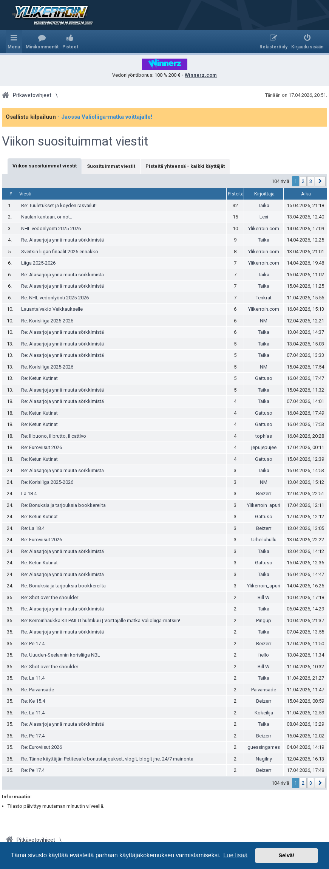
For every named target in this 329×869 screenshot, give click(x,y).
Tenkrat (264, 298)
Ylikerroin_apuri (263, 505)
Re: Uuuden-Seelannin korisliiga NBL (60, 655)
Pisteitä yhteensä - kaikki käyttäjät (185, 166)
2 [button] (303, 181)
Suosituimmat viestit (111, 166)
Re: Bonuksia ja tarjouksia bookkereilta (63, 505)
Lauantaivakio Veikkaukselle (52, 309)
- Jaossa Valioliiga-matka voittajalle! (104, 116)
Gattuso (263, 378)
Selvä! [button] (286, 855)
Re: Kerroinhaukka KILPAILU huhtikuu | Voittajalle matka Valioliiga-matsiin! (100, 620)
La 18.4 (29, 493)
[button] (320, 181)
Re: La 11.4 (33, 678)
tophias (263, 436)
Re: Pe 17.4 (33, 643)
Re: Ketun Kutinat (39, 378)
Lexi (263, 217)
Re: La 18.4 (33, 528)
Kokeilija (264, 713)
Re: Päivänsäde (37, 689)
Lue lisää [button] (235, 855)
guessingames (263, 747)
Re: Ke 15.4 (33, 701)
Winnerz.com (201, 75)
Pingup (263, 620)
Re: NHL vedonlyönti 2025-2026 (55, 298)
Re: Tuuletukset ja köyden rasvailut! (59, 205)
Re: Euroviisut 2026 (41, 447)
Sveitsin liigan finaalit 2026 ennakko (59, 251)
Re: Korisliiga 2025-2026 (47, 321)
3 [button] (310, 181)
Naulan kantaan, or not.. (46, 217)
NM (263, 321)
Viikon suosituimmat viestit (75, 141)
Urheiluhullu (263, 539)
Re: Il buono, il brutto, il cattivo (53, 436)
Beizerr (263, 493)
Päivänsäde (263, 689)
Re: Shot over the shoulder (49, 597)
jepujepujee (263, 447)
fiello (263, 655)
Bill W (264, 597)
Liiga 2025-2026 (38, 263)
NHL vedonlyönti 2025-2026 (51, 228)
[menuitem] (42, 41)
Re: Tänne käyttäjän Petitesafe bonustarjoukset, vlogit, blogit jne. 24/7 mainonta (107, 759)
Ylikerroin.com (263, 228)
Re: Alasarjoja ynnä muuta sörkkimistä (62, 240)
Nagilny (264, 759)
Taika (263, 205)
